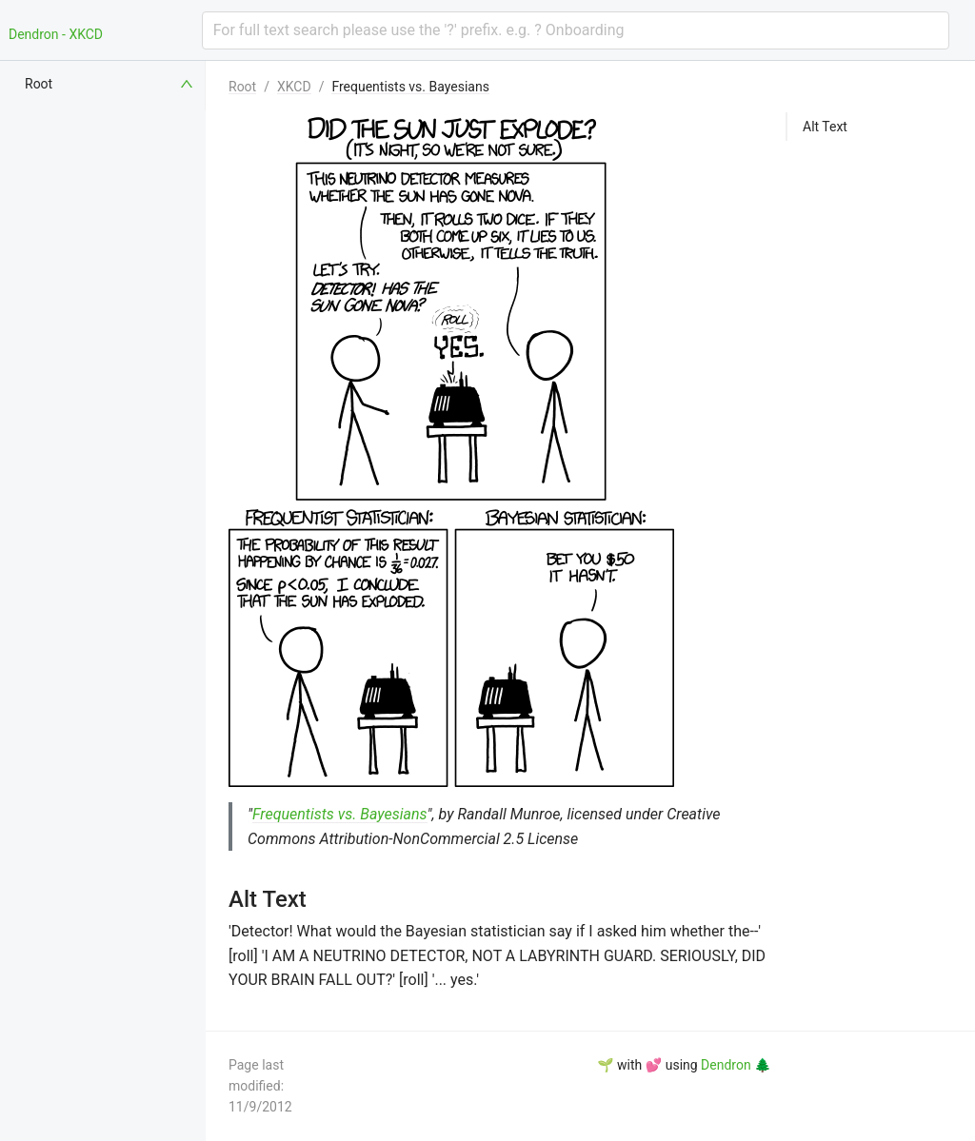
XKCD (294, 86)
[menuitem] (110, 84)
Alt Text (825, 126)
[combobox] (575, 30)
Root (242, 86)
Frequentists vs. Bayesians (409, 86)
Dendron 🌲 (735, 1064)
